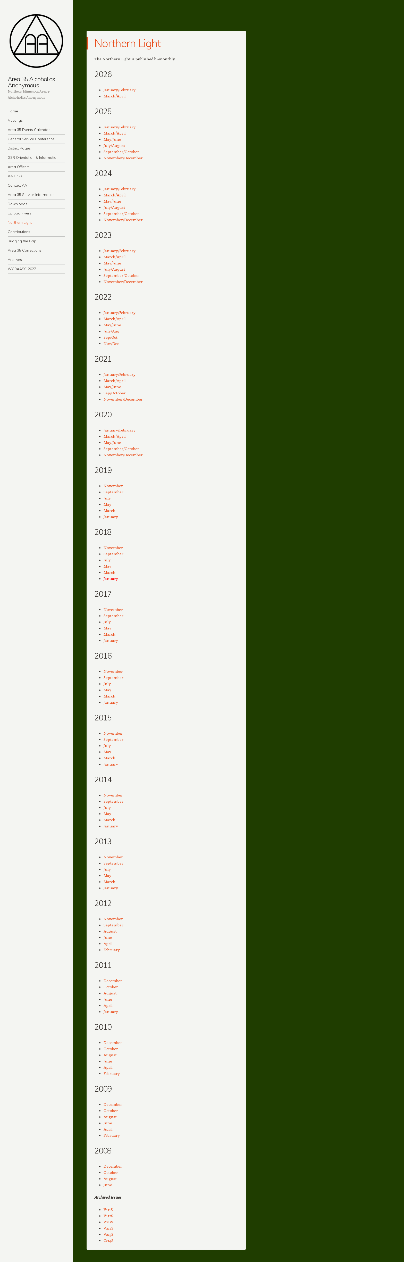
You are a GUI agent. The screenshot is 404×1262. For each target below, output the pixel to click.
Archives (15, 259)
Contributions (19, 231)
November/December (123, 157)
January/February (120, 89)
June (108, 937)
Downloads (17, 204)
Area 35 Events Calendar (29, 129)
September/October (121, 151)
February (112, 949)
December (113, 980)
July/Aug (111, 331)
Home (13, 111)
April (108, 943)
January (111, 516)
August (110, 931)
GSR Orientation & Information (33, 157)
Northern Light (20, 222)
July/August (114, 145)
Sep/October (115, 392)
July (107, 498)
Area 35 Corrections (24, 250)
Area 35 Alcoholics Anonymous (31, 82)
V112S (108, 1215)
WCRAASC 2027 (22, 269)
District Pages (19, 148)
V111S (108, 1209)
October (111, 986)
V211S (108, 1221)
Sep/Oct (110, 337)
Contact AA (17, 185)
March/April (115, 95)
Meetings (15, 120)
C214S (108, 1240)
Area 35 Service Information (31, 194)
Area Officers (19, 166)
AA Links (15, 176)
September (113, 491)
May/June (112, 139)
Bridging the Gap (22, 241)
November (113, 485)
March (109, 510)
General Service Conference (31, 139)
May (107, 504)
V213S (108, 1234)
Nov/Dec (111, 343)
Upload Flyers (19, 213)
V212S (108, 1228)
